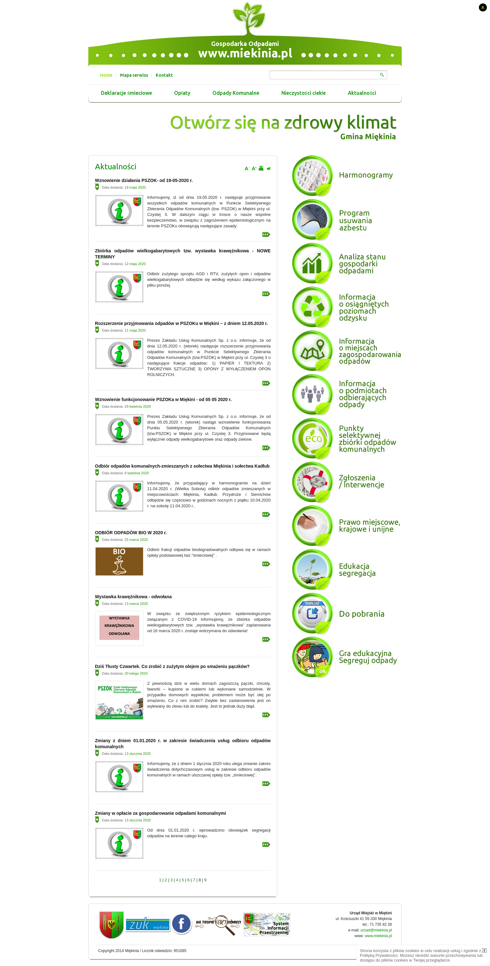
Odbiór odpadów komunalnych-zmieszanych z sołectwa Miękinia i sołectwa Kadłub (182, 466)
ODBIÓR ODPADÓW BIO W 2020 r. (131, 532)
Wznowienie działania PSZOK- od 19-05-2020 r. (144, 180)
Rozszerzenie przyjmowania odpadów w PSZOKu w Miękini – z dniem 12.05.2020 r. (181, 323)
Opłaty (182, 93)
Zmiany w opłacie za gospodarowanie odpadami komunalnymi (160, 813)
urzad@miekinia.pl (376, 930)
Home (106, 75)
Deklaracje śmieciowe (126, 93)
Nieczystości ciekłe (303, 93)
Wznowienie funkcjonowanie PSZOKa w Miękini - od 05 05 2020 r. (163, 399)
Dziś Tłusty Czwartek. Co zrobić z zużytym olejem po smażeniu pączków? (172, 666)
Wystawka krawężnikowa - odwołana (133, 596)
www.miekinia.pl (245, 53)
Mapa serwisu (134, 75)
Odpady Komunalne (235, 93)
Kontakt (164, 75)
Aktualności (362, 93)
